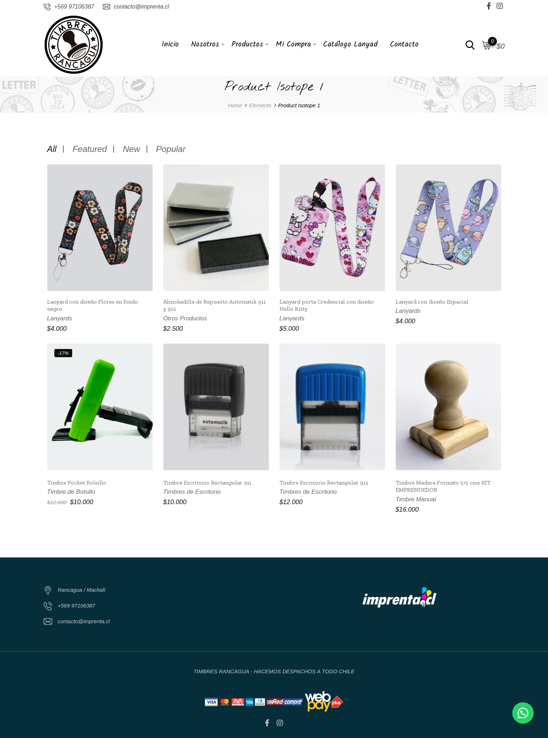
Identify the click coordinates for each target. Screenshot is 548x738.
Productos (247, 44)
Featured (90, 149)
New (131, 149)
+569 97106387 (74, 7)
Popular (171, 149)
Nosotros (205, 44)
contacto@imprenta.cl (141, 7)
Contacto (404, 44)
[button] (523, 713)
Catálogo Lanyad (350, 44)
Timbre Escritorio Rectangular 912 (324, 482)
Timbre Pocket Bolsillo (76, 482)
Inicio (170, 44)
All (52, 149)
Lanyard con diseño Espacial (432, 301)
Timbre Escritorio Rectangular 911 (207, 482)
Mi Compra (293, 44)
